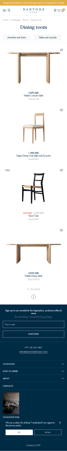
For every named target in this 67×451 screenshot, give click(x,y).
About (6, 378)
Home (5, 19)
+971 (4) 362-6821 (33, 347)
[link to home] (33, 10)
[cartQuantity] (62, 10)
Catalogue (15, 19)
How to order (10, 371)
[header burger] (4, 10)
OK (19, 432)
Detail (48, 432)
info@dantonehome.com (34, 352)
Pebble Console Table (33, 95)
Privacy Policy (46, 316)
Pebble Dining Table (33, 275)
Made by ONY (33, 445)
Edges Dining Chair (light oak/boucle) (33, 155)
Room (25, 19)
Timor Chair (33, 215)
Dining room (36, 19)
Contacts (8, 386)
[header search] (9, 10)
